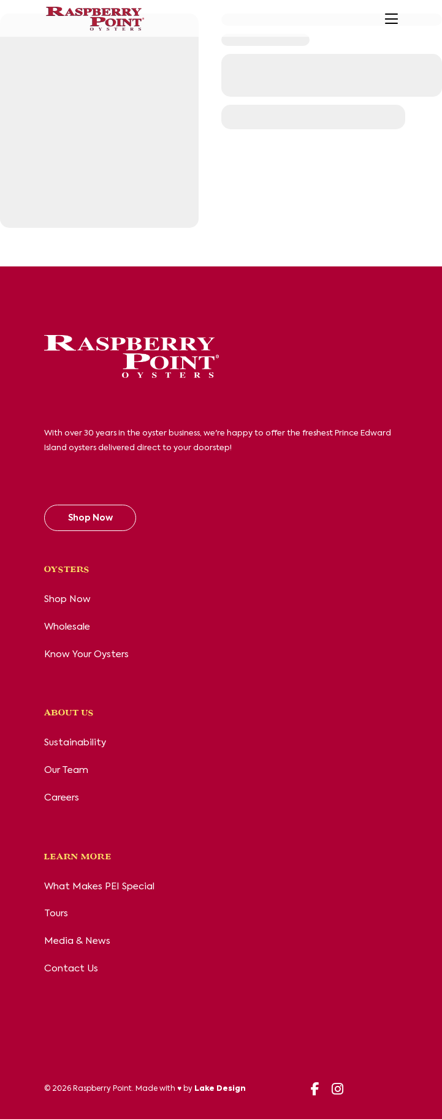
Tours (56, 913)
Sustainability (75, 742)
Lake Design (220, 1089)
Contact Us (71, 968)
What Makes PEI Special (99, 886)
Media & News (77, 941)
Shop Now (90, 518)
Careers (61, 797)
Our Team (66, 770)
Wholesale (67, 626)
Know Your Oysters (86, 654)
